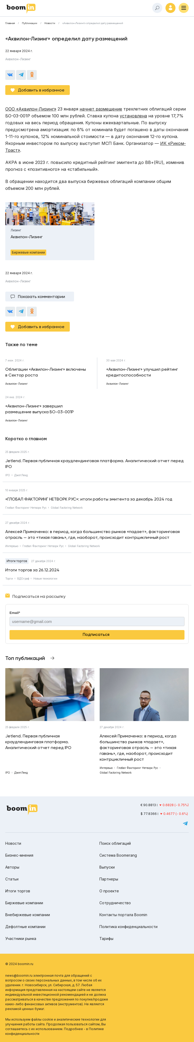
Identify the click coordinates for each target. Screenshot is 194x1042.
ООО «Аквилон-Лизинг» (30, 109)
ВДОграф (23, 578)
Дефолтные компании (25, 926)
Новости (49, 23)
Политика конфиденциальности (128, 926)
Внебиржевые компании (27, 914)
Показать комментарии (41, 296)
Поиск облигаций (115, 843)
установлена (133, 115)
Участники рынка (20, 938)
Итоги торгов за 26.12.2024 (32, 569)
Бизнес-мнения (19, 855)
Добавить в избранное (41, 90)
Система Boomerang (118, 855)
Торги (9, 578)
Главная (10, 23)
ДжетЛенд (21, 475)
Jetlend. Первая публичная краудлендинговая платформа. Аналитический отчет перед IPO (94, 463)
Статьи (12, 879)
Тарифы (106, 938)
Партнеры (108, 879)
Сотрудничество (115, 903)
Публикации (29, 23)
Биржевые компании (24, 903)
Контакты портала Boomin (123, 914)
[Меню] (184, 8)
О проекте (109, 891)
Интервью (11, 546)
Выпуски (107, 867)
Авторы (12, 867)
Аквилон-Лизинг (18, 59)
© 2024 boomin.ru (19, 964)
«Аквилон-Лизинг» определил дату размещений (92, 23)
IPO (7, 475)
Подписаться (96, 634)
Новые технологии (45, 578)
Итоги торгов (17, 561)
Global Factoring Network (67, 507)
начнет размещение (101, 109)
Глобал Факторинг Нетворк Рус (26, 507)
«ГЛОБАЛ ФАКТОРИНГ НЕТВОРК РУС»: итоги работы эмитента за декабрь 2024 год (88, 499)
